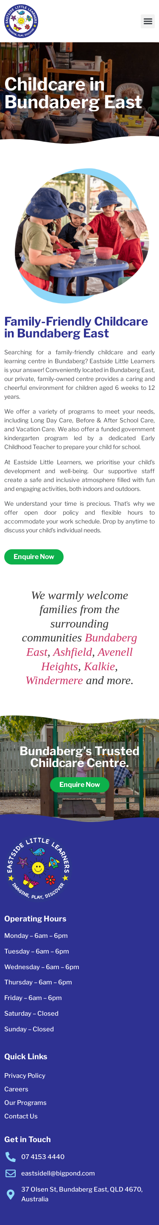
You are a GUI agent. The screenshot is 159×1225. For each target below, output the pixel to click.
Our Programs (25, 1103)
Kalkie (99, 666)
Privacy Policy (24, 1076)
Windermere (54, 680)
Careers (16, 1089)
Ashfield (72, 651)
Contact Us (21, 1116)
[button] (148, 21)
